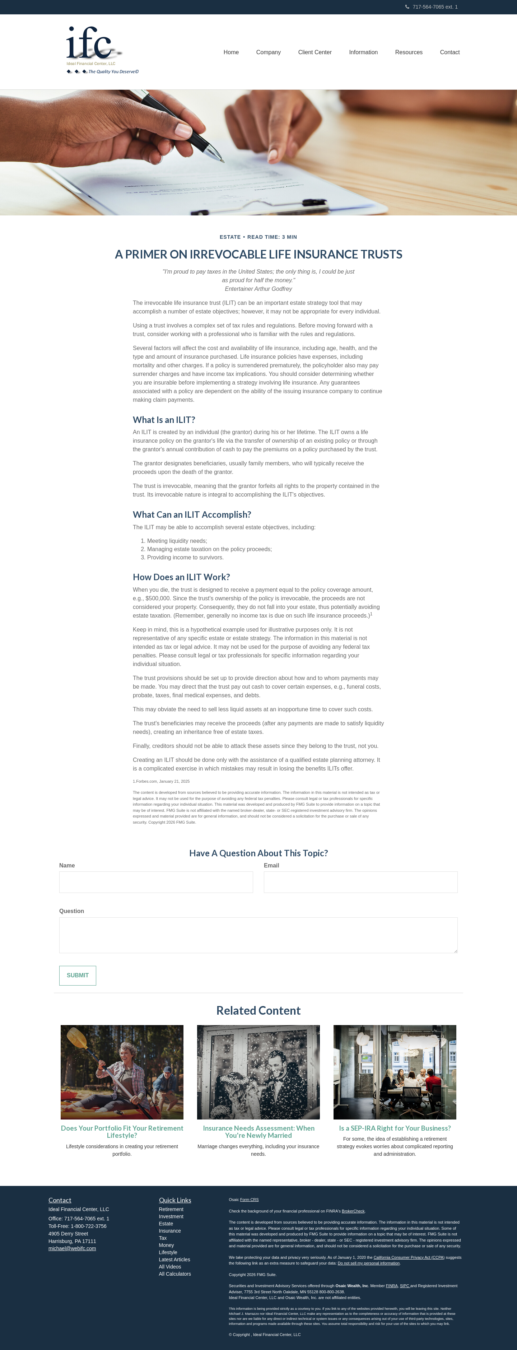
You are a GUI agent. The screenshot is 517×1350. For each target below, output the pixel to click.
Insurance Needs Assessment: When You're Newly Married (259, 1132)
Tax (163, 1238)
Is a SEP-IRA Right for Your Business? (395, 1128)
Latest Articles (174, 1259)
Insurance (170, 1231)
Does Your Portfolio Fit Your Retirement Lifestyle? (122, 1132)
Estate (166, 1223)
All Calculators (175, 1274)
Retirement (171, 1209)
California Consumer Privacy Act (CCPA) (409, 1257)
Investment (171, 1216)
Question (71, 911)
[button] (265, 52)
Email (271, 865)
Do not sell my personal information (369, 1263)
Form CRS (249, 1199)
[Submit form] (77, 976)
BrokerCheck (353, 1211)
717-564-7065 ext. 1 (431, 7)
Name (67, 865)
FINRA (392, 1286)
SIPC (405, 1286)
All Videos (170, 1267)
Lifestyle (168, 1252)
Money (166, 1245)
